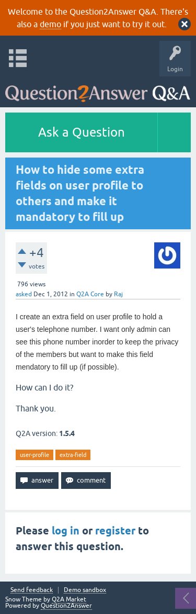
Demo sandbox (85, 590)
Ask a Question (81, 132)
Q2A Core (90, 294)
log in (65, 530)
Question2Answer (66, 605)
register (115, 530)
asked (24, 294)
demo (50, 24)
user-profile (34, 455)
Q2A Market (69, 599)
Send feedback (31, 590)
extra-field (73, 455)
